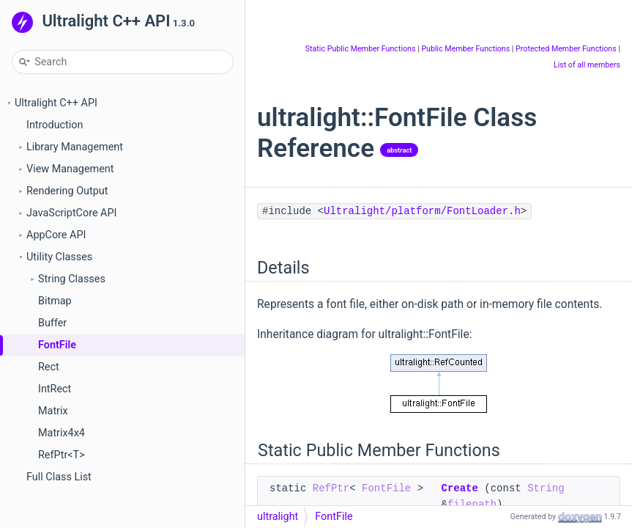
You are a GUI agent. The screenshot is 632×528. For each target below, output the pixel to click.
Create (459, 488)
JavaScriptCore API (71, 213)
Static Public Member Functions (360, 49)
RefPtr (331, 488)
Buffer (52, 323)
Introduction (54, 125)
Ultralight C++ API (56, 103)
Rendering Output (67, 191)
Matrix (53, 411)
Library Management (74, 147)
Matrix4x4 (61, 433)
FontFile (57, 345)
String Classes (71, 279)
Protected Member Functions (566, 49)
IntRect (54, 389)
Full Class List (59, 477)
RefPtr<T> (61, 455)
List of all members (587, 65)
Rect (48, 367)
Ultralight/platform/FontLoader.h (422, 211)
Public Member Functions (465, 49)
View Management (70, 169)
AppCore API (56, 235)
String (545, 488)
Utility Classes (59, 257)
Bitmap (55, 301)
